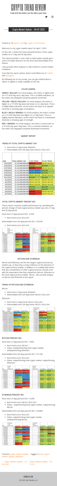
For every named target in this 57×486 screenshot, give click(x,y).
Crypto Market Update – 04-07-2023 (28, 29)
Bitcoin (40, 454)
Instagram (9, 75)
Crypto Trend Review (28, 7)
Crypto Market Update (19, 454)
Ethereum (19, 456)
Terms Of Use (28, 476)
